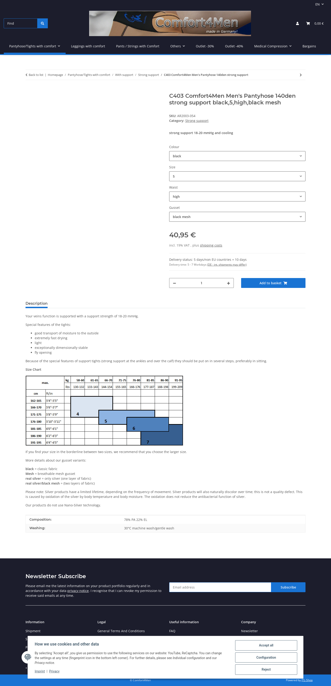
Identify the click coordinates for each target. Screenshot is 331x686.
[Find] (20, 23)
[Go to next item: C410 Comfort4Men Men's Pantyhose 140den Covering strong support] (300, 75)
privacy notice (78, 590)
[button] (297, 23)
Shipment (33, 631)
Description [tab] (37, 303)
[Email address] (220, 587)
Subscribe (288, 587)
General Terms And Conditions (121, 631)
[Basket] (314, 23)
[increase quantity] (228, 283)
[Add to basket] (29, 90)
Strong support (196, 120)
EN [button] (317, 4)
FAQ (172, 631)
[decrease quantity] (174, 283)
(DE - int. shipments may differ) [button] (227, 265)
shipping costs (211, 245)
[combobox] (237, 156)
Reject (265, 670)
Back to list (36, 75)
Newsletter (249, 631)
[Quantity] (201, 283)
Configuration (265, 658)
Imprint (40, 672)
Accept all (266, 646)
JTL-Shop (307, 680)
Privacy (55, 672)
